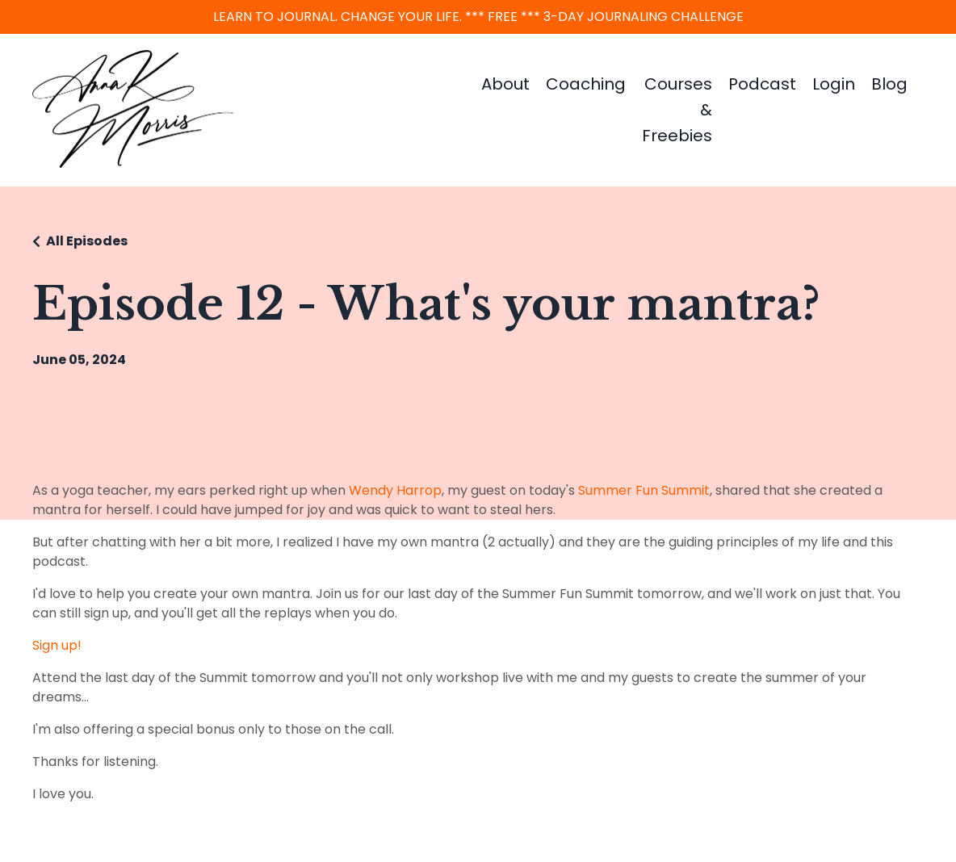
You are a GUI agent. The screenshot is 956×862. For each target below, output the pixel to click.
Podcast (762, 84)
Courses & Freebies (677, 110)
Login (833, 84)
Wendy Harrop (395, 490)
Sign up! (57, 645)
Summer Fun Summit (644, 490)
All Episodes (87, 241)
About (505, 84)
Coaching (586, 84)
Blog (889, 84)
